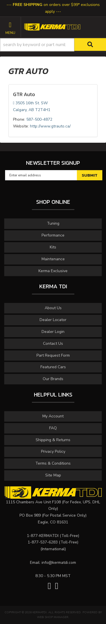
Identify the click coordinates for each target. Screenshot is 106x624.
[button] (53, 44)
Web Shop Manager (52, 617)
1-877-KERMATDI (43, 535)
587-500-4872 (39, 119)
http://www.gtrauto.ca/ (50, 126)
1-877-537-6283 (43, 542)
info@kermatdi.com (59, 562)
